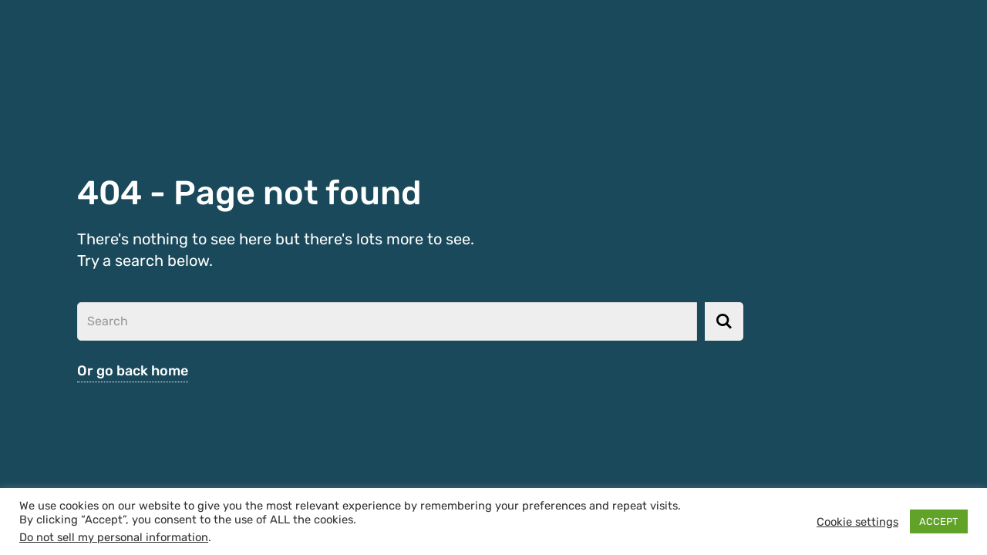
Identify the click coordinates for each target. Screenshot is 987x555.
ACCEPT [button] (938, 521)
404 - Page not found (260, 192)
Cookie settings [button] (857, 522)
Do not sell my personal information (113, 537)
